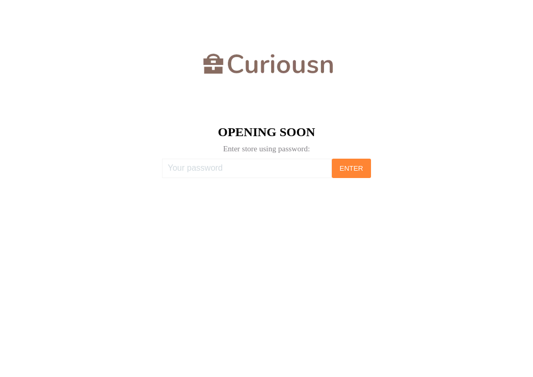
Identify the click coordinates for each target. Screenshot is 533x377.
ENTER (351, 168)
